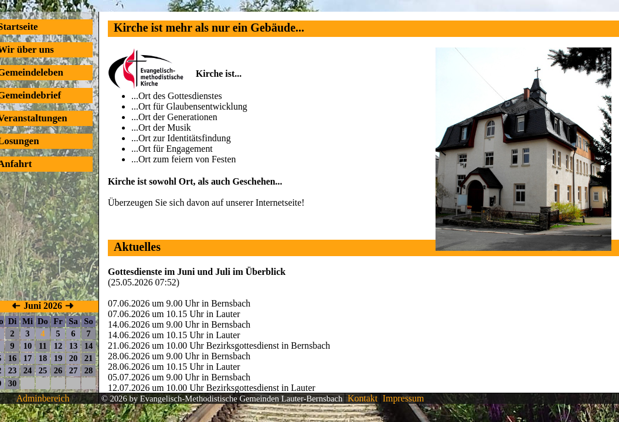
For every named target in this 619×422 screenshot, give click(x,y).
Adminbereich (43, 398)
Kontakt (361, 398)
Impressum (402, 398)
